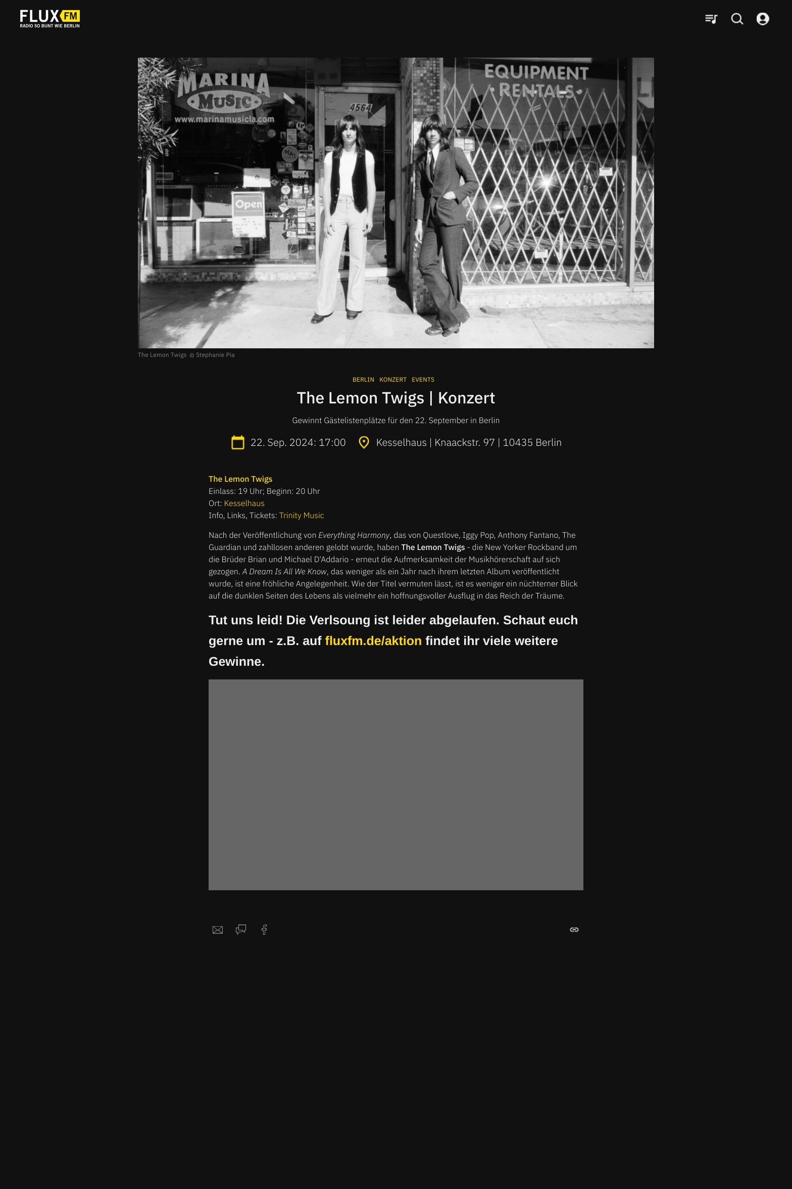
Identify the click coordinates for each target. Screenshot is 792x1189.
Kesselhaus (244, 503)
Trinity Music (301, 516)
